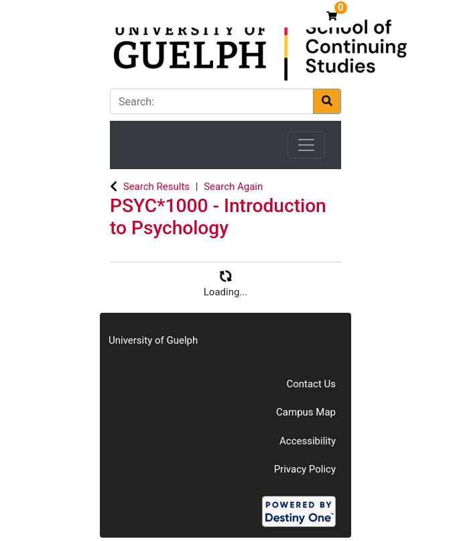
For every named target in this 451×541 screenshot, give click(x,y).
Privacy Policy (305, 469)
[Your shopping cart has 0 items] (333, 16)
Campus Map (306, 412)
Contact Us (311, 384)
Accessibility (307, 441)
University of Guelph (153, 340)
